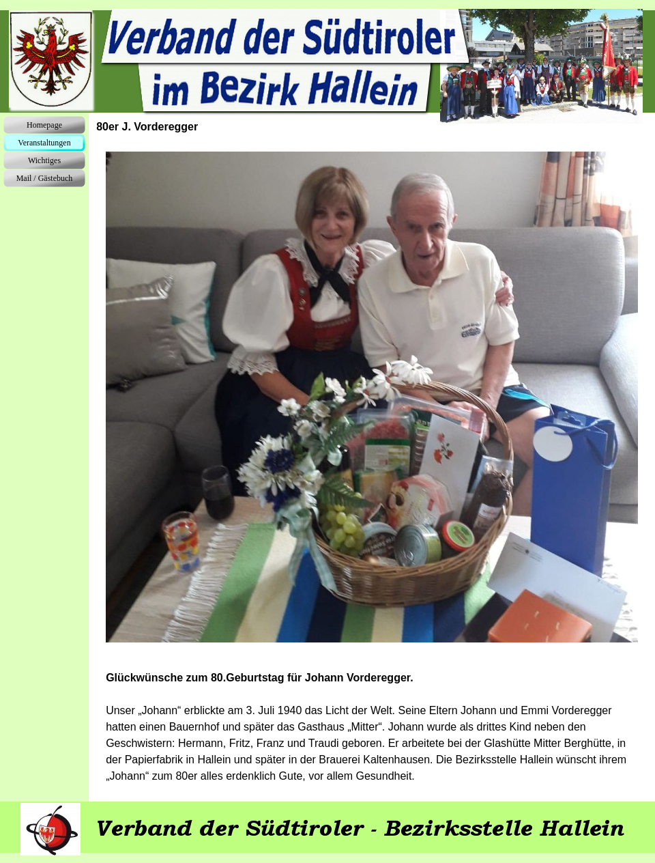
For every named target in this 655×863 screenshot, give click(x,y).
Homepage (44, 125)
